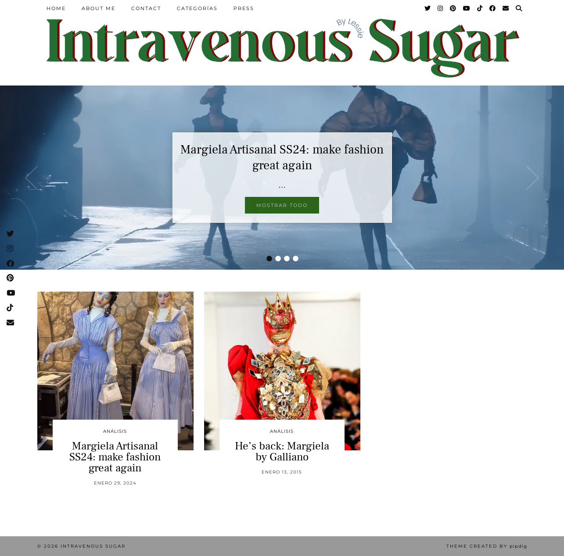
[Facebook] (492, 8)
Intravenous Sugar (93, 546)
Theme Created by (486, 546)
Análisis (115, 431)
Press (244, 8)
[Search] (519, 8)
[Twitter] (427, 8)
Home (56, 8)
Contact (146, 8)
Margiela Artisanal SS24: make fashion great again (282, 157)
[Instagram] (441, 8)
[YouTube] (467, 8)
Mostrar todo (282, 205)
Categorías (197, 8)
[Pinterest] (453, 8)
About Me (98, 8)
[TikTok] (480, 8)
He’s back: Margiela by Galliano (282, 451)
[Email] (506, 8)
